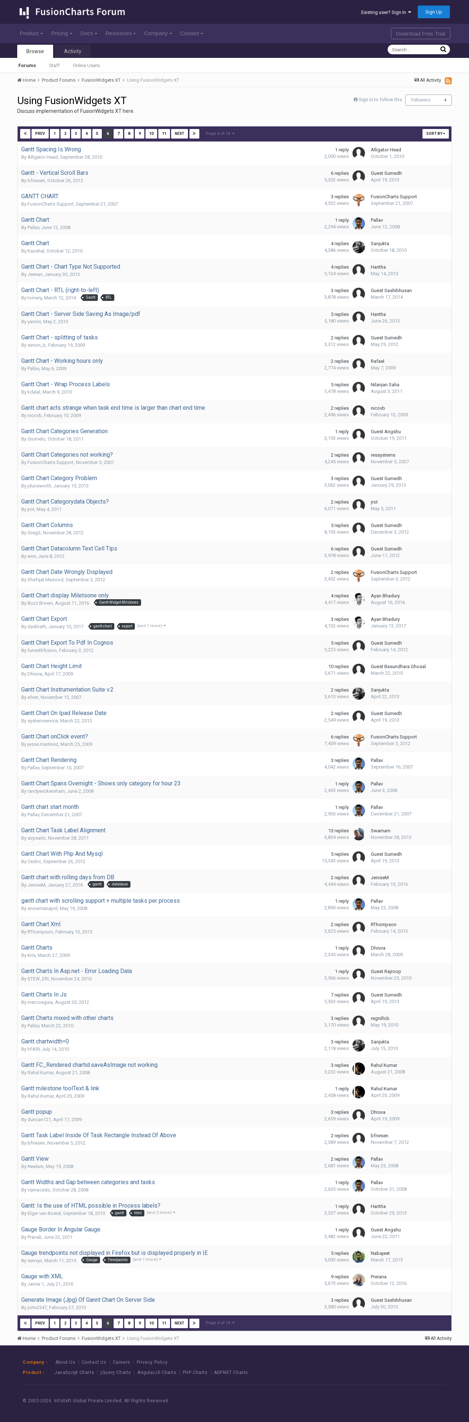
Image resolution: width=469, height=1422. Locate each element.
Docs (89, 33)
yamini (34, 321)
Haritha (378, 267)
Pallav (33, 227)
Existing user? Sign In (386, 12)
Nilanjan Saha (385, 384)
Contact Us (94, 1362)
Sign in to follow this (380, 99)
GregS (34, 532)
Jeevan (35, 274)
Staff (54, 65)
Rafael (377, 361)
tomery (34, 298)
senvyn (34, 1260)
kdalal (33, 392)
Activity (72, 51)
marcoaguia (40, 1002)
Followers (421, 100)
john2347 (37, 1307)
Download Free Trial (420, 33)
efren (32, 697)
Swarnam (381, 830)
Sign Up (433, 12)
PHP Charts (195, 1372)
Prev (40, 134)
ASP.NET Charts (231, 1372)
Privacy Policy (152, 1362)
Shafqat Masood (45, 579)
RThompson (40, 932)
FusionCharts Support (50, 204)
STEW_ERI (38, 978)
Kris (31, 955)
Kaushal (35, 251)
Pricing (61, 33)
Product (31, 33)
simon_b (36, 345)
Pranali (34, 1237)
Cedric (34, 861)
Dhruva (34, 674)
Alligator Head (42, 157)
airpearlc (36, 838)
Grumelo (36, 439)
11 (164, 133)
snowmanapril (42, 908)
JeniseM (36, 885)
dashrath (36, 626)
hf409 (33, 1049)
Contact (191, 33)
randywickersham (46, 791)
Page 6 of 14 (220, 133)
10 (151, 133)
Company (157, 33)
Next (179, 134)
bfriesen (36, 180)
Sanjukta (380, 243)
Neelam (35, 1166)
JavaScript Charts (74, 1372)
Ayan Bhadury (385, 595)
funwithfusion (42, 650)
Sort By (435, 134)
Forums (27, 65)
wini (31, 556)
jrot (30, 509)
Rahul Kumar (40, 1072)
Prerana (379, 1276)
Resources (121, 33)
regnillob (380, 1018)
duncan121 (39, 1119)
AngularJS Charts (157, 1372)
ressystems (383, 455)
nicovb (34, 415)
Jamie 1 (35, 1284)
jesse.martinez (42, 744)
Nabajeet (380, 1253)
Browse (35, 51)
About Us (65, 1362)
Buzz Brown (40, 603)
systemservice (42, 720)
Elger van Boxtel (44, 1213)
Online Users (86, 65)
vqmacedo (38, 1190)
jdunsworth (39, 486)
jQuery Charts (115, 1372)
